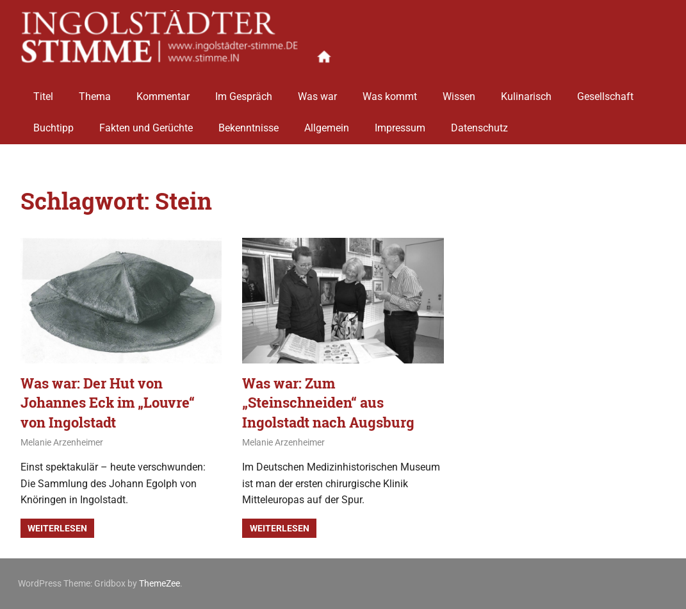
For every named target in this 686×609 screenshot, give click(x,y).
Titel (43, 91)
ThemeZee (159, 583)
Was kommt (390, 91)
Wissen (459, 91)
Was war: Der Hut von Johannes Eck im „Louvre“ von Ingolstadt (107, 403)
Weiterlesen (57, 528)
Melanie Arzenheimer (61, 442)
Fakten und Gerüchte (146, 123)
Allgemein (326, 123)
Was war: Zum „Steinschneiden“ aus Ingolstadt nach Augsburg (328, 403)
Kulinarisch (526, 91)
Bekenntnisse (248, 123)
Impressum (400, 123)
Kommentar (163, 91)
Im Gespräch (243, 91)
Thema (95, 91)
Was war (317, 91)
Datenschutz (479, 123)
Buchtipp (53, 123)
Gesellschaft (605, 91)
